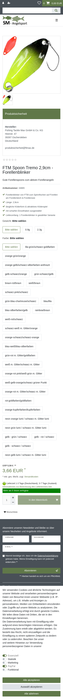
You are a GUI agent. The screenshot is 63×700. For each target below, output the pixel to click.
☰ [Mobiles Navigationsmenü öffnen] (56, 20)
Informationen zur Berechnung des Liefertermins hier (27, 487)
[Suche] (56, 10)
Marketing (13, 662)
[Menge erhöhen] (13, 497)
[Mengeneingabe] (7, 500)
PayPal (11, 666)
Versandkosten (31, 477)
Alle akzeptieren (31, 680)
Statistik (12, 659)
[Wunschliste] (39, 3)
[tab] (31, 114)
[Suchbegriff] (27, 10)
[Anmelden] (3, 3)
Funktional (13, 669)
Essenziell (13, 655)
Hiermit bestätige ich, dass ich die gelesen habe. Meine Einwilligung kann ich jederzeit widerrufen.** (32, 559)
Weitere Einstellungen (14, 673)
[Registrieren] (9, 3)
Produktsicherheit (16, 113)
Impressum (50, 639)
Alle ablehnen (31, 693)
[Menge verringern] (13, 502)
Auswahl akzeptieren (31, 686)
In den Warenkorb (43, 500)
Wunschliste (10, 512)
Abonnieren (41, 570)
